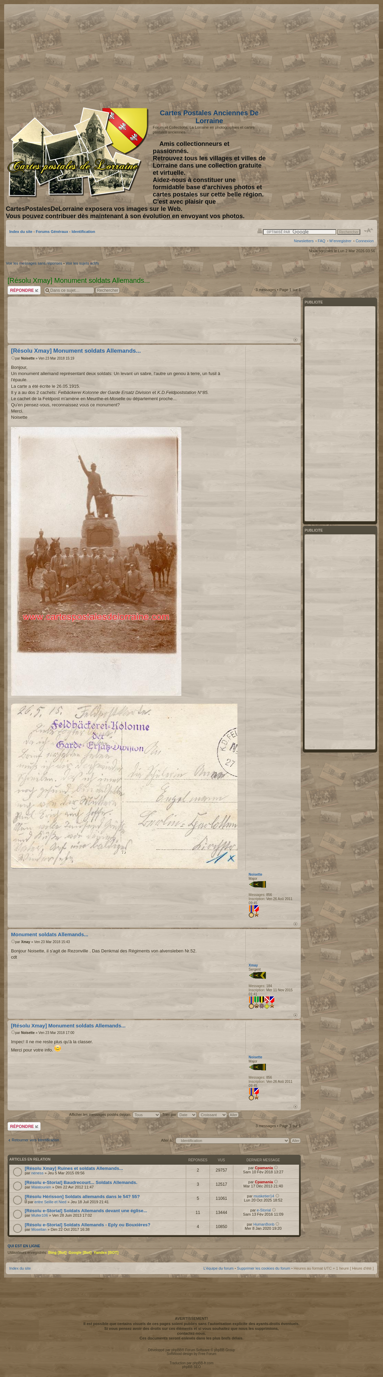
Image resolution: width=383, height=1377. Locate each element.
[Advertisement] (319, 54)
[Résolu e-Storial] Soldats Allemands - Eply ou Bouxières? (87, 1224)
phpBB (176, 1350)
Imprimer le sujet (260, 230)
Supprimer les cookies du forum (263, 1268)
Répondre (24, 290)
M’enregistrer (340, 241)
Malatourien (41, 1187)
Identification (83, 231)
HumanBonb (263, 1224)
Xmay (25, 942)
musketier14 (264, 1196)
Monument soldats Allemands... (49, 934)
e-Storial (264, 1210)
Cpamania (264, 1168)
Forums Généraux (52, 231)
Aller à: (167, 1140)
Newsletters (303, 241)
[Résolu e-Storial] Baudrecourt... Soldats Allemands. (81, 1182)
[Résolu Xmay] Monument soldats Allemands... (76, 351)
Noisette (27, 358)
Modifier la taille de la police (369, 230)
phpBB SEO (191, 1367)
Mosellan (38, 1229)
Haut (295, 340)
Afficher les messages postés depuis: (114, 1114)
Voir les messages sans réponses (34, 263)
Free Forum (207, 1354)
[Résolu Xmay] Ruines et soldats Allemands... (74, 1168)
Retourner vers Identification (35, 1140)
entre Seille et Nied (50, 1202)
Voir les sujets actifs (82, 263)
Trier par (179, 1114)
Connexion (364, 241)
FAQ (321, 241)
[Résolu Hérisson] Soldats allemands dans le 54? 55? (82, 1196)
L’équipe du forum (218, 1268)
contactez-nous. (191, 1333)
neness (37, 1173)
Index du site (20, 231)
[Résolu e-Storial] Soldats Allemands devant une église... (86, 1210)
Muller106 (39, 1215)
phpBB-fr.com (203, 1363)
